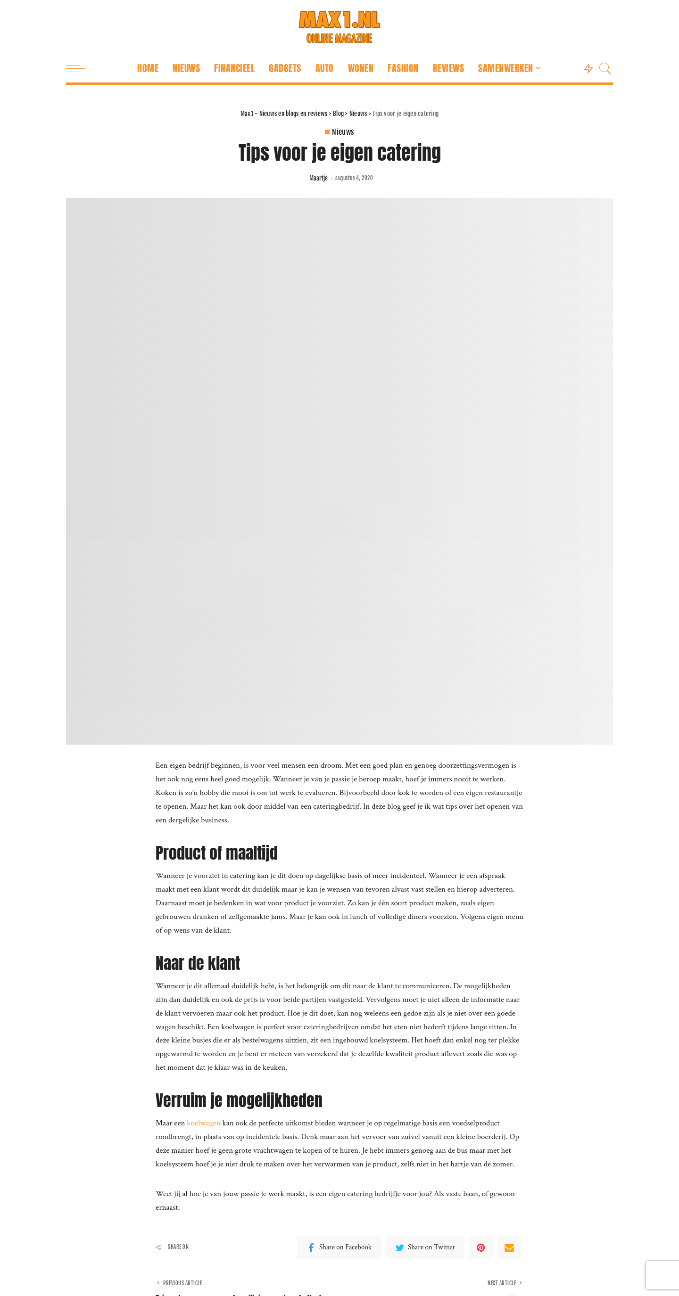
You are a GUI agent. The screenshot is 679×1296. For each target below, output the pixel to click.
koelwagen (204, 1123)
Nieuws (343, 132)
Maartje (318, 178)
